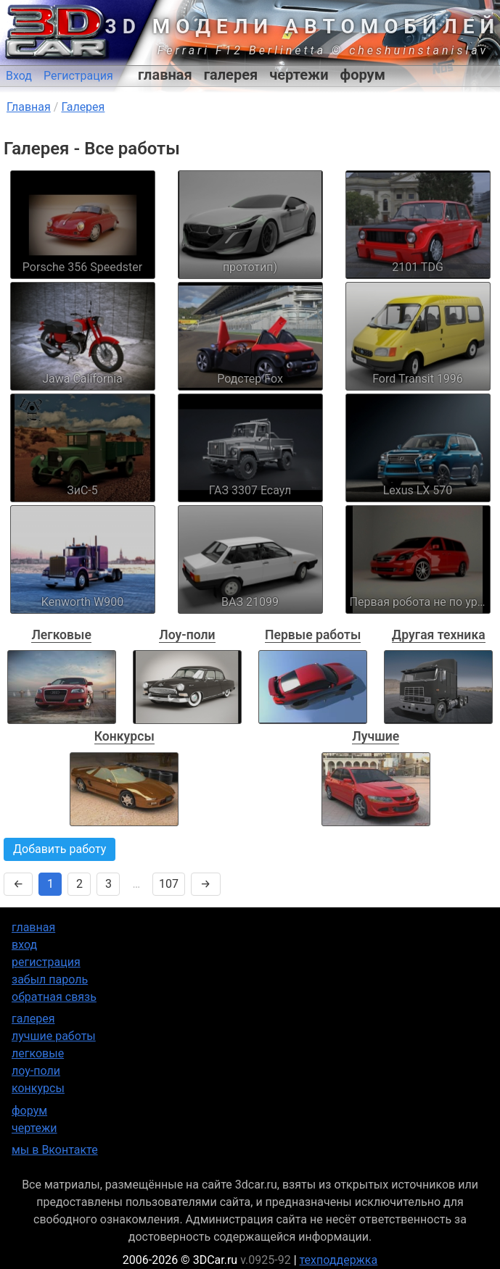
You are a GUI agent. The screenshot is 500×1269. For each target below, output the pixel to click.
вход (24, 945)
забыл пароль (50, 979)
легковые (38, 1053)
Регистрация (78, 76)
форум (362, 74)
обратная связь (54, 997)
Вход (19, 76)
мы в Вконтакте (55, 1150)
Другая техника (438, 635)
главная (165, 74)
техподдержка (339, 1260)
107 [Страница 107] (169, 884)
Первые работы (313, 635)
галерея (231, 74)
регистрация (46, 962)
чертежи (298, 74)
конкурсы (38, 1088)
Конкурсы (124, 736)
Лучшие (375, 736)
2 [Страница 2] (79, 884)
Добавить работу (59, 849)
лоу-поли (36, 1071)
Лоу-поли (187, 635)
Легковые (61, 635)
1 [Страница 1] (50, 884)
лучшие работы (54, 1036)
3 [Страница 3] (108, 884)
